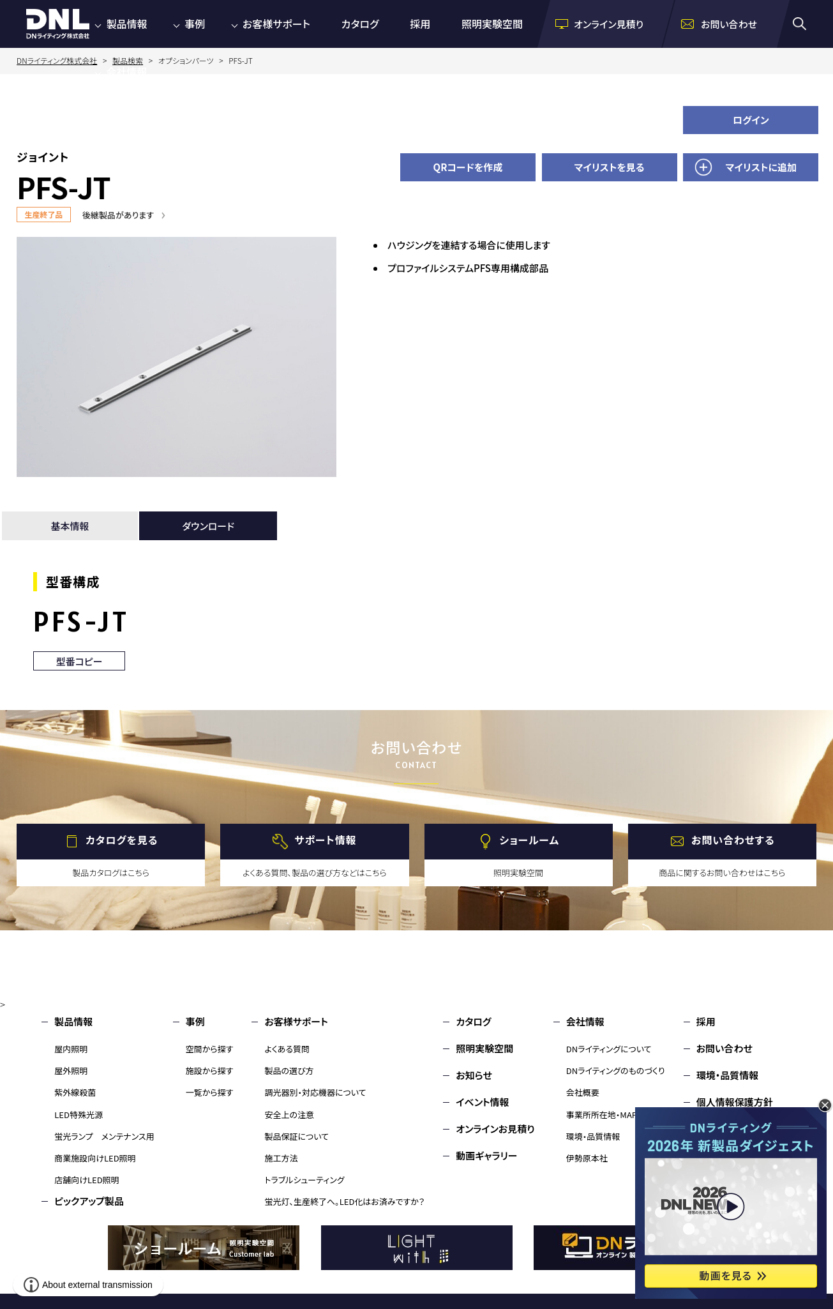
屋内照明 (70, 1049)
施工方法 (280, 1158)
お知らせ (474, 1075)
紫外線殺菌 (75, 1092)
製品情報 (126, 23)
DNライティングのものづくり (615, 1070)
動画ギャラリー (486, 1155)
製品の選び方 (288, 1070)
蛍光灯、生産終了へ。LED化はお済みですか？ (344, 1201)
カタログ (360, 23)
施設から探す (210, 1070)
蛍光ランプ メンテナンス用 (104, 1136)
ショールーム (529, 839)
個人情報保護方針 (734, 1101)
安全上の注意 (289, 1114)
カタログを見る (122, 839)
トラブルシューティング (304, 1180)
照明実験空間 (492, 23)
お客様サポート (276, 23)
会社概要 (582, 1092)
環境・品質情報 (593, 1136)
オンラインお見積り (495, 1128)
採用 (420, 23)
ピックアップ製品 (89, 1200)
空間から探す (210, 1049)
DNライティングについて (609, 1049)
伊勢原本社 (587, 1158)
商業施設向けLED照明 (94, 1158)
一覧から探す (210, 1092)
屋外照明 (70, 1070)
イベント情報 (482, 1101)
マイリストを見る (609, 167)
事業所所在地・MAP (601, 1114)
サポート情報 (325, 839)
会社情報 (126, 71)
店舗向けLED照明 (86, 1180)
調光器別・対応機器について (315, 1092)
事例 (194, 23)
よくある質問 (287, 1049)
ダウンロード (208, 526)
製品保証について (296, 1136)
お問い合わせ (724, 1048)
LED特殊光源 (78, 1114)
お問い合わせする (733, 839)
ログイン (751, 119)
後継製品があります (118, 215)
